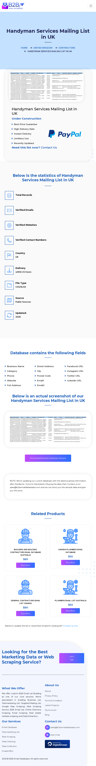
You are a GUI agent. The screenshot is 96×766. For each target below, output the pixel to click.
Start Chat (52, 735)
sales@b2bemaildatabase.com (62, 727)
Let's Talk (72, 658)
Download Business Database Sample (48, 458)
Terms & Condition (53, 700)
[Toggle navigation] (91, 5)
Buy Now (25, 565)
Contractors (66, 48)
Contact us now (70, 626)
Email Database (9, 727)
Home (24, 48)
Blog (47, 715)
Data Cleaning (8, 741)
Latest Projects (52, 705)
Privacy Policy (51, 696)
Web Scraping (8, 737)
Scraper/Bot (7, 751)
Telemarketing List (10, 732)
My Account (50, 710)
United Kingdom (43, 48)
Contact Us (49, 147)
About (48, 691)
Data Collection (9, 746)
